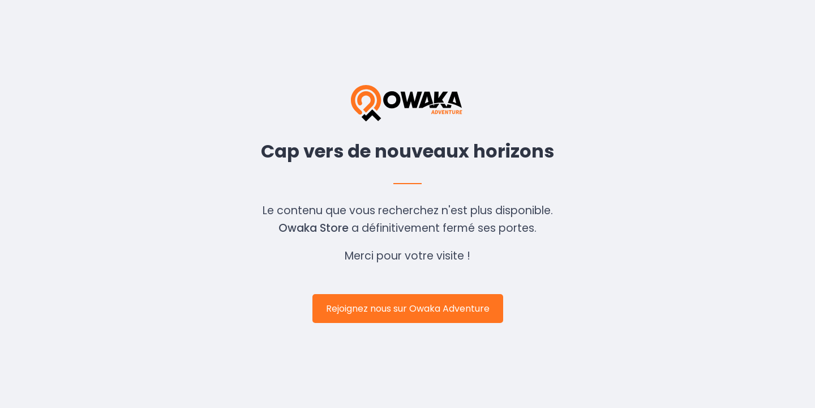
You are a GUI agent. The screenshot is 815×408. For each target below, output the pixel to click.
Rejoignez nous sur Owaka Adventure (408, 308)
